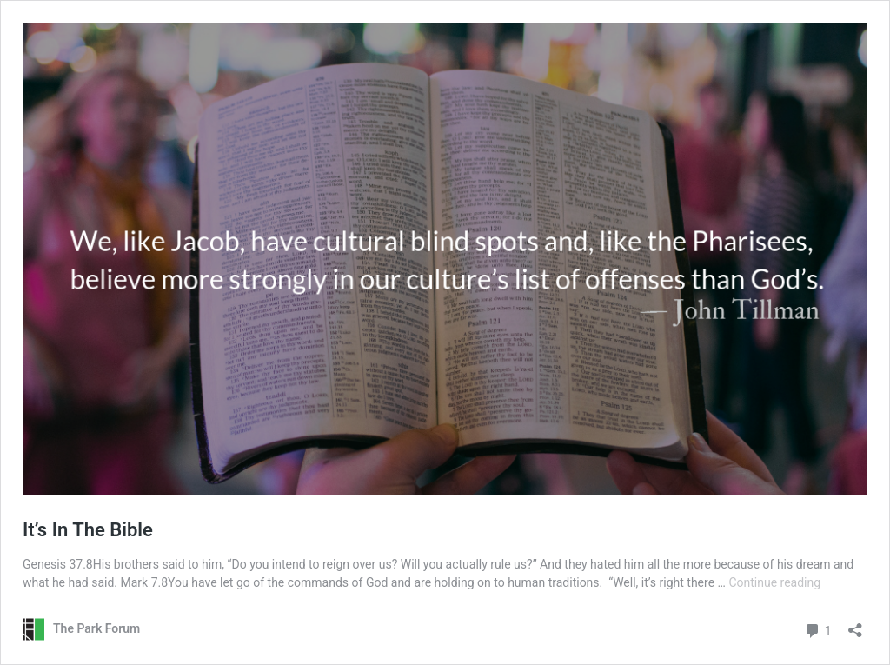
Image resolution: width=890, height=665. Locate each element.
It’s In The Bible (88, 530)
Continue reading (774, 582)
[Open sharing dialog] (855, 624)
